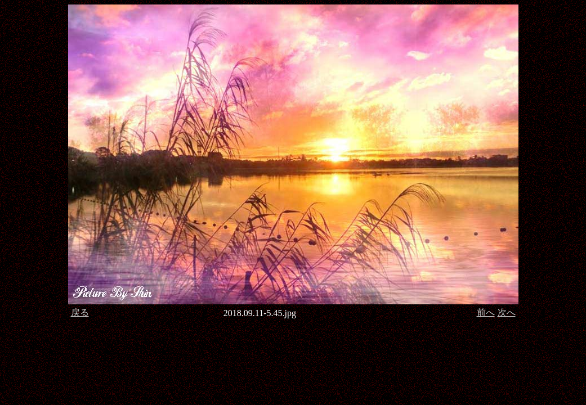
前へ (486, 312)
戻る (80, 312)
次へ (507, 312)
